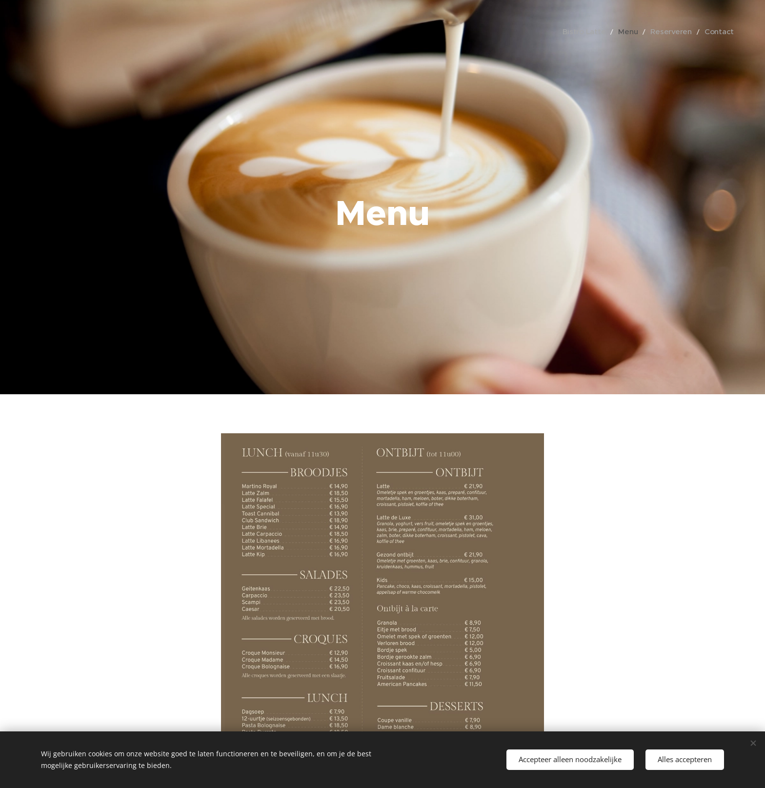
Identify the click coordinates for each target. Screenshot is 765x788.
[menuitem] (598, 32)
